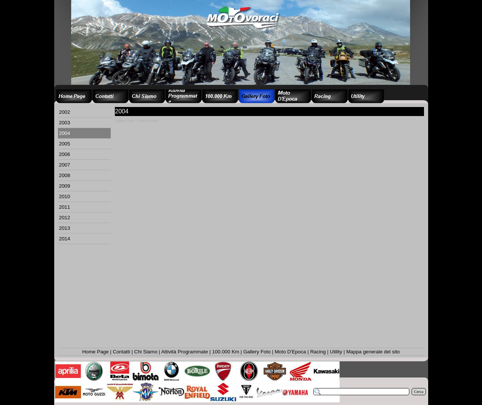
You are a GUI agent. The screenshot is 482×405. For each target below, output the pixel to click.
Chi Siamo (145, 352)
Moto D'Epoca (290, 352)
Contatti (121, 352)
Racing (318, 352)
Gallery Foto (257, 352)
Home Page (95, 352)
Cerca (419, 392)
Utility (336, 352)
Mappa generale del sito (373, 352)
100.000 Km (225, 352)
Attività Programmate (184, 352)
